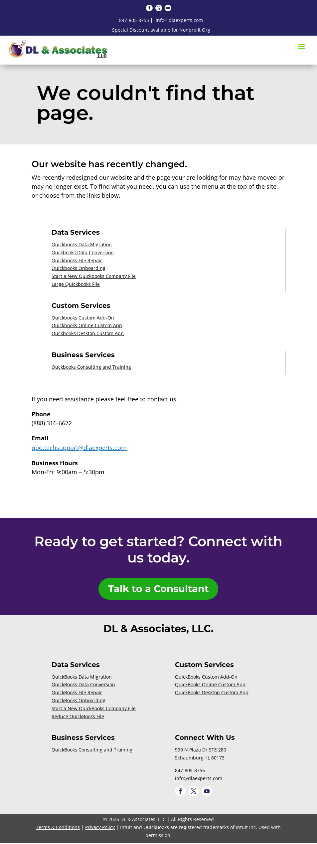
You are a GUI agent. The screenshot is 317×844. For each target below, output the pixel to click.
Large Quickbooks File (76, 284)
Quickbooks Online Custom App (87, 325)
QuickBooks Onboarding (78, 702)
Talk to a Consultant (158, 589)
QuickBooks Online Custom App (210, 686)
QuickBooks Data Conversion (83, 686)
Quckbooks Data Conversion (83, 252)
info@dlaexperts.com (179, 20)
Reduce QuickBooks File (78, 717)
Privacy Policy (100, 828)
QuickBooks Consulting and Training (92, 751)
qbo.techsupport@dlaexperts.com (79, 448)
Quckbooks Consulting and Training (91, 367)
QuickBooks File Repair (77, 694)
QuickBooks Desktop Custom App (211, 694)
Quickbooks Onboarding (78, 268)
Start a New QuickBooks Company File (94, 709)
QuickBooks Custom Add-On (206, 678)
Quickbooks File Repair (77, 260)
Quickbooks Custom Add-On (83, 318)
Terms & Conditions (58, 828)
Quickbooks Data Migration (82, 244)
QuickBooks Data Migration (82, 678)
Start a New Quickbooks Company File (94, 276)
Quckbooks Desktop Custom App (88, 333)
